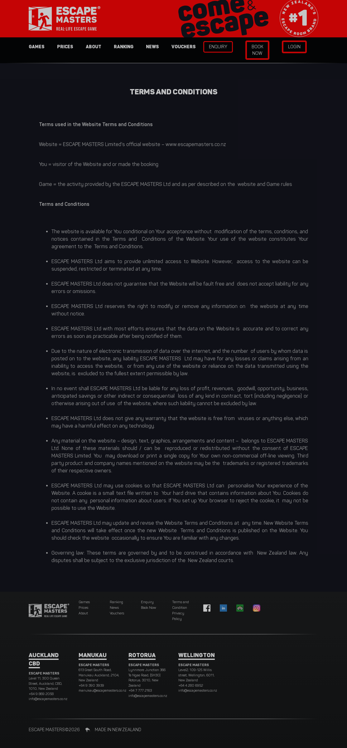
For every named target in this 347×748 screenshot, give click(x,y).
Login (294, 47)
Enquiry (218, 47)
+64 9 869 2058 (41, 694)
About (93, 47)
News (152, 47)
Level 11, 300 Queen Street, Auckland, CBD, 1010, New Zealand (45, 683)
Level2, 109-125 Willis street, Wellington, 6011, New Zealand (196, 675)
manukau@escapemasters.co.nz (102, 691)
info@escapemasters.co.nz (48, 699)
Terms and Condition (180, 605)
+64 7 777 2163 (140, 691)
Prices (65, 47)
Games (37, 47)
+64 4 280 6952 (190, 686)
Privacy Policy (178, 616)
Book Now (257, 50)
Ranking (123, 47)
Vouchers (183, 47)
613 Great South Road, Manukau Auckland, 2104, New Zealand (99, 675)
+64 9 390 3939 (91, 686)
